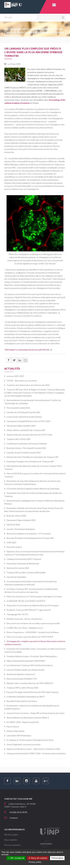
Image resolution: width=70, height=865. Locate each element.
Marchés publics (11, 834)
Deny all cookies (37, 858)
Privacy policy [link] (35, 862)
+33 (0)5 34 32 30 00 (18, 812)
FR (6, 17)
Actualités (12, 368)
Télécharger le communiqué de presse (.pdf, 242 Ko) (26, 349)
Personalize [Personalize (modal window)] (57, 858)
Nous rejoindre (10, 840)
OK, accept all (16, 858)
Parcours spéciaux (12, 845)
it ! (47, 781)
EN (10, 17)
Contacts (14, 818)
